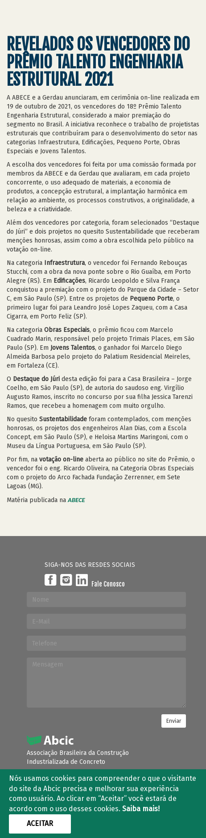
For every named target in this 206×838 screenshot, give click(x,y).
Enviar (173, 721)
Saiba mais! (141, 808)
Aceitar (40, 823)
